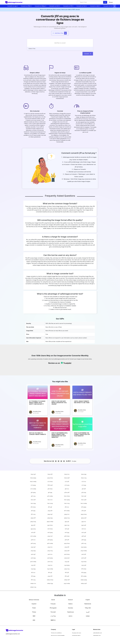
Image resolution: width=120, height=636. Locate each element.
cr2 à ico (84, 481)
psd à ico (50, 554)
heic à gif (83, 496)
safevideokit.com (97, 632)
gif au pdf (67, 492)
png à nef (50, 536)
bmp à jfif (50, 474)
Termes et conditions (56, 632)
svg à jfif (33, 565)
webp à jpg (50, 583)
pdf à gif (84, 536)
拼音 (34, 620)
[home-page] (14, 2)
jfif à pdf (84, 510)
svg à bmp (83, 561)
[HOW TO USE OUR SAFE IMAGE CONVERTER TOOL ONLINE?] (60, 392)
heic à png (50, 503)
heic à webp (84, 503)
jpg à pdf (83, 525)
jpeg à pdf (83, 518)
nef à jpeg (50, 532)
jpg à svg (67, 525)
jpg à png (33, 528)
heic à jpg (33, 503)
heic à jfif (33, 499)
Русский (53, 612)
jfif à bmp (33, 507)
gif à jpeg (33, 492)
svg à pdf (83, 565)
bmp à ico (66, 474)
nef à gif (67, 528)
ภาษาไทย (53, 616)
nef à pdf (83, 532)
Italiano (70, 604)
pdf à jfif (67, 539)
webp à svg (33, 587)
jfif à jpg (33, 510)
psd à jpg (33, 558)
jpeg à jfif (33, 518)
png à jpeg (83, 547)
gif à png (84, 492)
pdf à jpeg (50, 539)
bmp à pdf (67, 478)
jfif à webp (67, 510)
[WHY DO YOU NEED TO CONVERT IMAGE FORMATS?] (38, 424)
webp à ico (33, 583)
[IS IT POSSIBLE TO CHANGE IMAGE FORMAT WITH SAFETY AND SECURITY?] (38, 392)
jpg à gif (67, 521)
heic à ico (50, 499)
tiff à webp (83, 576)
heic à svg (67, 503)
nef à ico (84, 528)
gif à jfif (84, 488)
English (88, 599)
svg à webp (50, 569)
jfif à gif (50, 507)
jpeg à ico (66, 514)
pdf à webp (50, 543)
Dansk (53, 599)
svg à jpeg (67, 565)
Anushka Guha (37, 411)
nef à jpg (67, 532)
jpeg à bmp (84, 514)
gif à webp (50, 496)
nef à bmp (50, 528)
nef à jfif (33, 532)
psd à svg (50, 561)
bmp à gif (33, 474)
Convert (87, 53)
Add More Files (59, 33)
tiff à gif (50, 572)
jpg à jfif (33, 525)
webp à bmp (50, 579)
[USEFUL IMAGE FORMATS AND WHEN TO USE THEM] (82, 392)
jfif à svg (33, 514)
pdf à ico (33, 539)
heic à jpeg (67, 499)
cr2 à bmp (50, 481)
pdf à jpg (83, 539)
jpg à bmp (50, 525)
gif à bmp (50, 488)
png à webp (84, 550)
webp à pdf (84, 583)
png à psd (66, 558)
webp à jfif (67, 579)
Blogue (111, 2)
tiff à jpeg (83, 572)
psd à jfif (84, 554)
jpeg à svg (67, 518)
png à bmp (50, 478)
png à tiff (50, 576)
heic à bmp (67, 496)
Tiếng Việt (88, 608)
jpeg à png (33, 521)
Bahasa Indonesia (34, 599)
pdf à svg (83, 543)
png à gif (33, 547)
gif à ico (67, 488)
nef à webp (33, 536)
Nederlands (87, 604)
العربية (87, 612)
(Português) (53, 608)
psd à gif (33, 554)
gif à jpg (50, 492)
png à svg (50, 550)
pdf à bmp (67, 536)
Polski (34, 608)
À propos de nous (76, 632)
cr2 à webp (33, 488)
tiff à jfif (67, 572)
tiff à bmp (83, 569)
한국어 (70, 616)
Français (53, 604)
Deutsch (70, 599)
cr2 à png (67, 485)
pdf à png (33, 543)
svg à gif (67, 561)
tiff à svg (33, 579)
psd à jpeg (50, 558)
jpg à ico (84, 521)
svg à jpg (33, 569)
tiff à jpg (33, 576)
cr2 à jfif (67, 481)
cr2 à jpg (84, 485)
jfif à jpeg (83, 507)
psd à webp (33, 561)
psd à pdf (83, 558)
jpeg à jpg (50, 518)
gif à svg (33, 496)
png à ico (50, 547)
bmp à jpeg (33, 478)
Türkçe (34, 612)
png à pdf (67, 550)
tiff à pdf (67, 576)
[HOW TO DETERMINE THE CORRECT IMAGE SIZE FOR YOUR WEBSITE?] (82, 424)
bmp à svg (83, 478)
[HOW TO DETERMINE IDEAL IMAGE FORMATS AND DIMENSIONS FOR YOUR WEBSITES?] (60, 424)
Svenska (70, 608)
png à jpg (33, 550)
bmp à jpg (83, 474)
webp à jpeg (84, 579)
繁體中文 (53, 620)
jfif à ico (67, 507)
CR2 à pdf (50, 485)
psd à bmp (67, 554)
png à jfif (50, 510)
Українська (70, 612)
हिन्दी (34, 616)
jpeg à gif (50, 514)
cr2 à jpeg (33, 485)
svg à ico (50, 565)
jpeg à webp (50, 521)
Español (34, 604)
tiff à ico (33, 572)
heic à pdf (83, 499)
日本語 (88, 616)
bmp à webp (33, 481)
